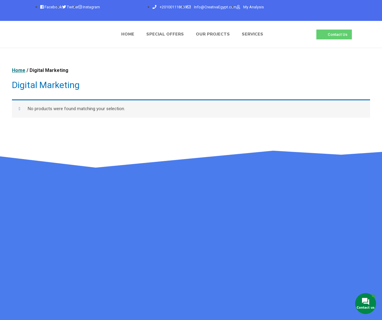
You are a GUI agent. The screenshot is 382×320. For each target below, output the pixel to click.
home (127, 34)
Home (18, 70)
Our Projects (213, 34)
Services (252, 34)
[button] (334, 34)
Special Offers (165, 34)
